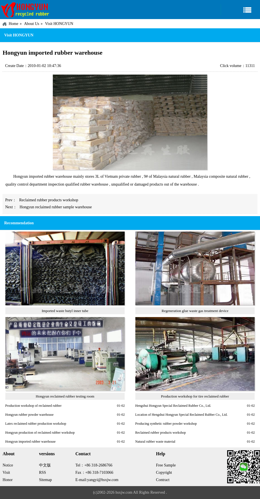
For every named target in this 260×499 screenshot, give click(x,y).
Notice (8, 465)
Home (13, 24)
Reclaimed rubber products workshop (48, 200)
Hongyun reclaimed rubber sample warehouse (56, 207)
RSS (42, 472)
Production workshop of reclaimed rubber (33, 406)
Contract (163, 480)
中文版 (45, 465)
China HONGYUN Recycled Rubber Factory (25, 9)
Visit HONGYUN (59, 24)
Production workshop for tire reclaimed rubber (195, 396)
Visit (6, 472)
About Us (31, 24)
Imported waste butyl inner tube (65, 311)
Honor (8, 480)
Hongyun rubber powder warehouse (29, 415)
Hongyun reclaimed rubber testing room (65, 396)
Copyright (164, 472)
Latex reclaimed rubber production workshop (35, 424)
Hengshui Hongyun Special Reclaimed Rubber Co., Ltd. (173, 406)
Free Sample (166, 465)
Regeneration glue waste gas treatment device (195, 311)
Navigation (240, 9)
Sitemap (45, 480)
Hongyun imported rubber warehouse (30, 441)
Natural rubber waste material (155, 441)
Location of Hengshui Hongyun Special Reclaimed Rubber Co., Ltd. (181, 415)
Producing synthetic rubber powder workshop (166, 424)
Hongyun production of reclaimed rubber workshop (40, 433)
